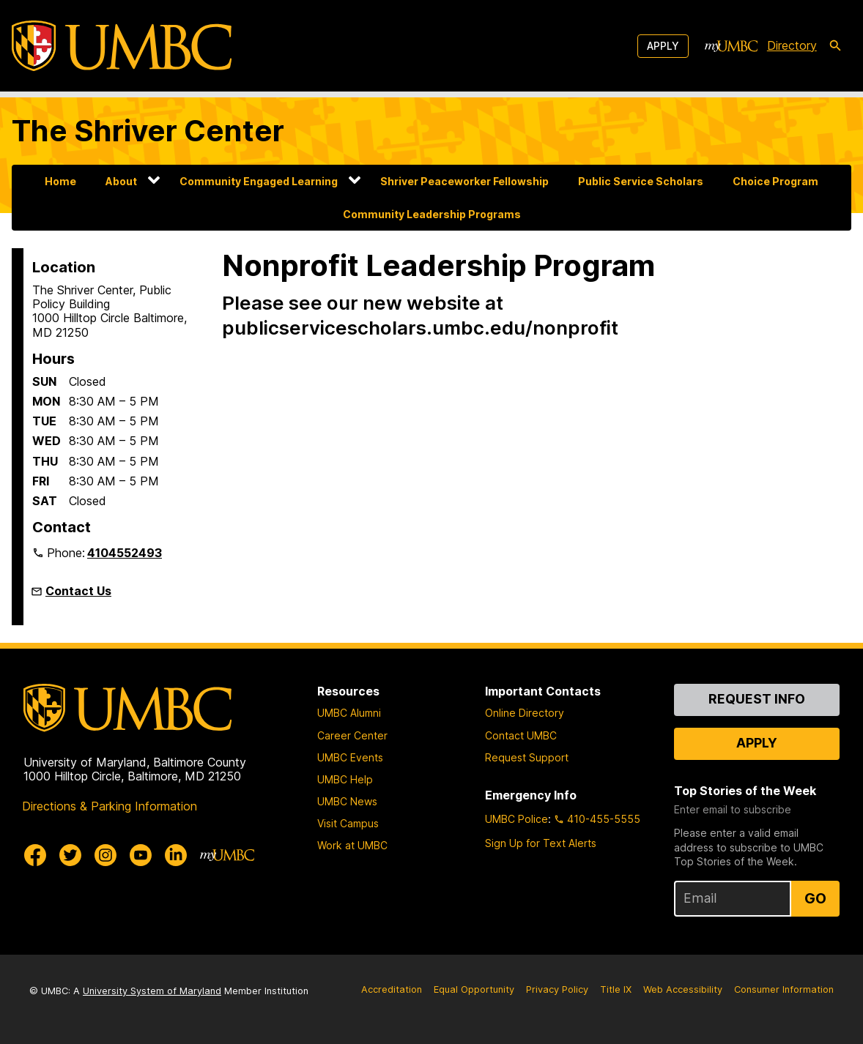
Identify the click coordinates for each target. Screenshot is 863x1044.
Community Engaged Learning (258, 181)
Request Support (526, 757)
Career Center (352, 735)
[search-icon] (835, 46)
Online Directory (524, 712)
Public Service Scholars (640, 181)
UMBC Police (516, 819)
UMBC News (347, 801)
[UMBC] (121, 46)
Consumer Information (784, 989)
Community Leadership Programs (432, 214)
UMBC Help (345, 779)
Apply (663, 46)
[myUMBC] (731, 46)
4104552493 (124, 552)
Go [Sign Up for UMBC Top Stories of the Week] (815, 898)
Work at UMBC (352, 845)
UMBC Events (350, 757)
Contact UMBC (521, 735)
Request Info (756, 698)
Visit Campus (348, 823)
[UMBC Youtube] (141, 855)
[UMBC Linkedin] (176, 855)
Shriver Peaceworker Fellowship (464, 181)
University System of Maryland (152, 990)
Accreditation (391, 989)
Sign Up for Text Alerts (540, 843)
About (121, 181)
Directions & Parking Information (109, 806)
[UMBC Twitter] (70, 855)
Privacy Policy (557, 989)
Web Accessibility (682, 989)
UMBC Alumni (349, 712)
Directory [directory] (792, 45)
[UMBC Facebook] (35, 855)
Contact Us (78, 590)
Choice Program (775, 181)
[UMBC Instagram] (105, 855)
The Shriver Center (148, 131)
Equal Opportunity (474, 989)
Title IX (615, 989)
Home (60, 181)
